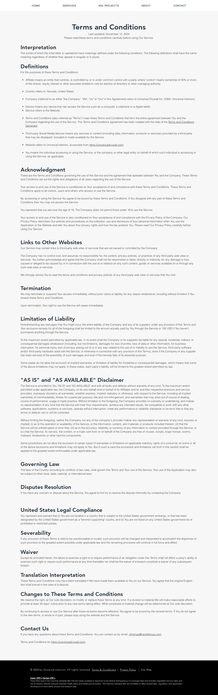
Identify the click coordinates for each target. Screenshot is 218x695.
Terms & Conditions (104, 669)
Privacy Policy (128, 669)
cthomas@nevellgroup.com (145, 634)
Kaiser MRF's (36, 678)
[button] (109, 5)
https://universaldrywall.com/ (106, 145)
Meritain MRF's (48, 678)
